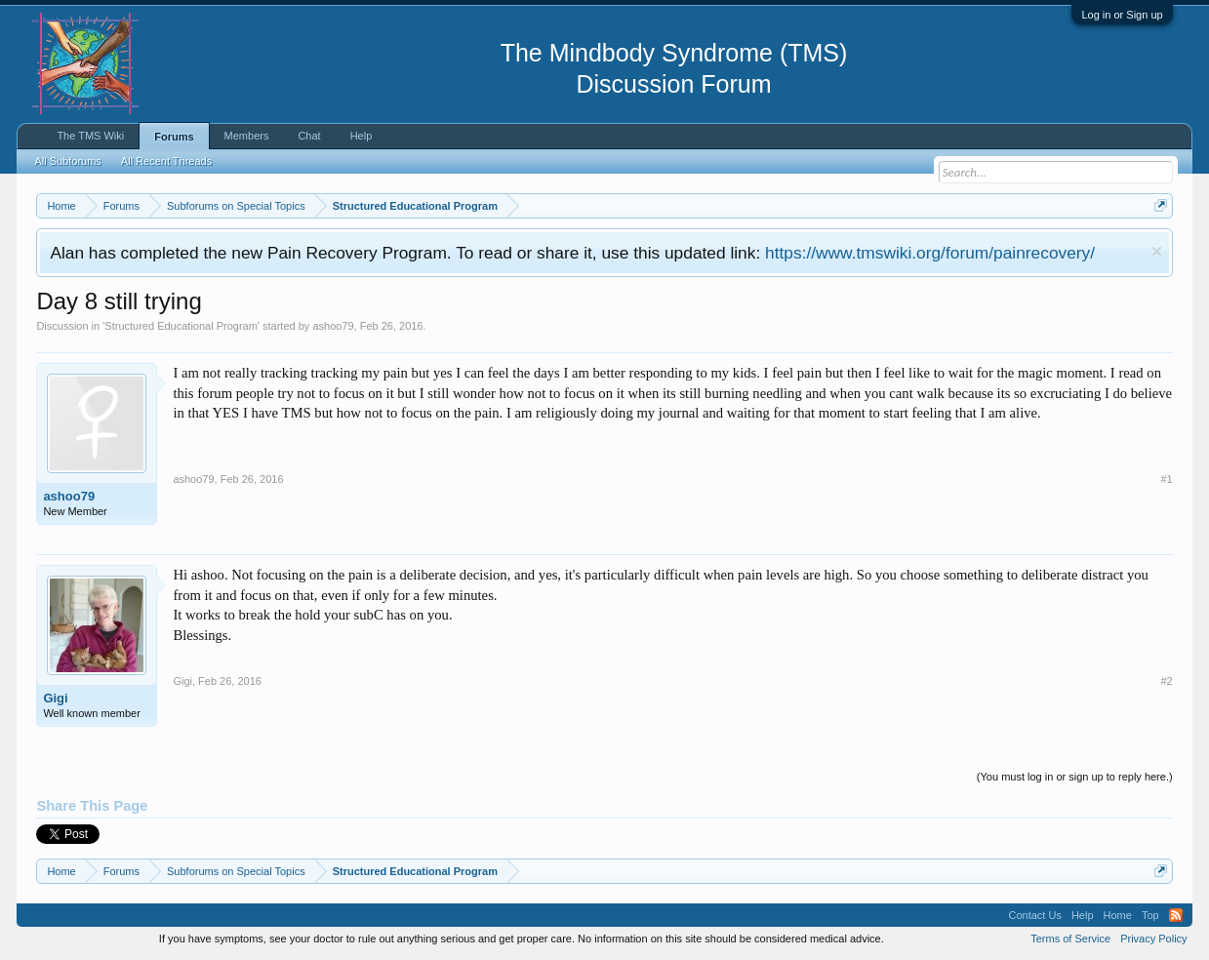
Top (1150, 915)
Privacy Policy (1153, 938)
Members (246, 135)
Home (1118, 915)
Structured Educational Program (181, 326)
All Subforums (67, 161)
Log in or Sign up (1121, 14)
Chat (309, 135)
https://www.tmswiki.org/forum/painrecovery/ (930, 252)
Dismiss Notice (1156, 251)
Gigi (55, 698)
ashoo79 (332, 326)
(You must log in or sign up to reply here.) (1075, 776)
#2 (1166, 681)
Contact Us (1034, 915)
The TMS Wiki (90, 135)
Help (361, 135)
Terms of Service (1070, 938)
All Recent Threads (166, 161)
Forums (173, 136)
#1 (1166, 479)
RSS (1176, 915)
